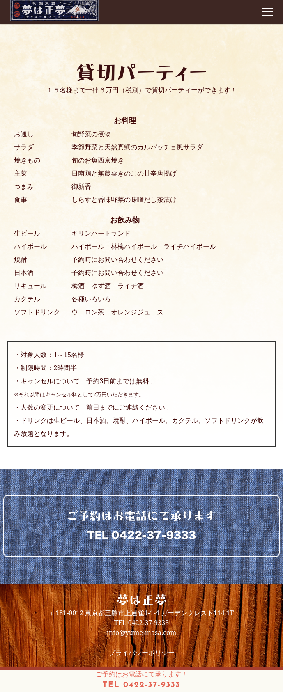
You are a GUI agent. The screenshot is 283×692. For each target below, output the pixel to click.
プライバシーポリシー (142, 652)
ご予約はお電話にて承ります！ (142, 680)
